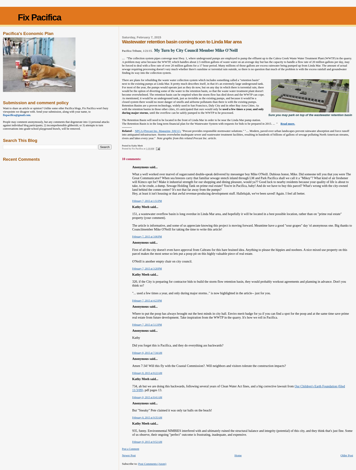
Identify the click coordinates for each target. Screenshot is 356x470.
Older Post (347, 455)
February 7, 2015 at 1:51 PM (147, 201)
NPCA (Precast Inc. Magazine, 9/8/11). (158, 131)
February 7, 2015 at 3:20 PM (147, 268)
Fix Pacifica (39, 17)
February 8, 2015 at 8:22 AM (147, 373)
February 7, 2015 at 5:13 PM (147, 324)
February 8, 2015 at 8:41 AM (147, 397)
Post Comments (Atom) (152, 463)
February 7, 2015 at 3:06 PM (147, 236)
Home (238, 455)
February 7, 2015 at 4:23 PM (147, 300)
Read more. (288, 123)
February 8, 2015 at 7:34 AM (147, 352)
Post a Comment (130, 449)
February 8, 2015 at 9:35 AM (147, 417)
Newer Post (129, 455)
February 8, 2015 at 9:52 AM (147, 441)
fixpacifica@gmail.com (16, 115)
